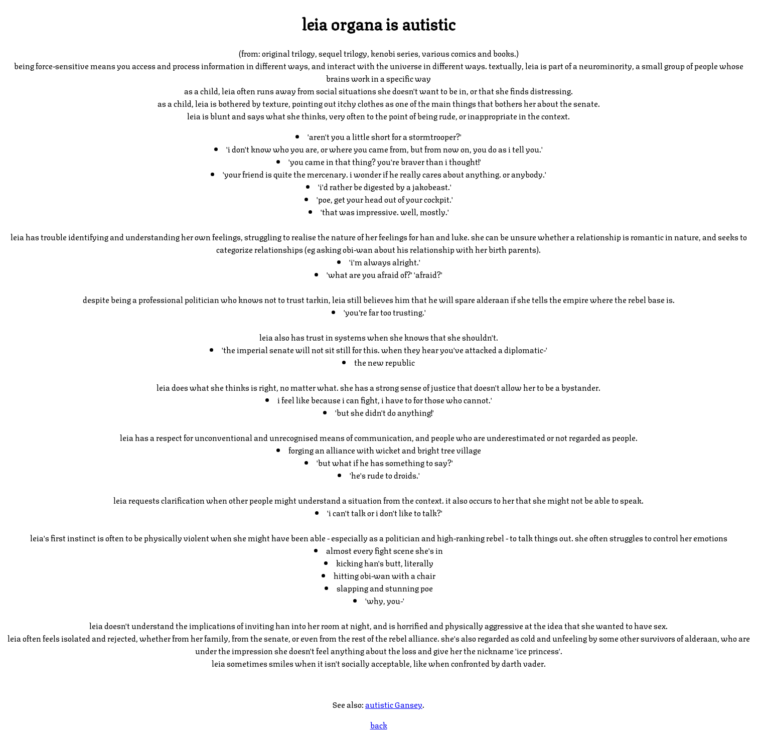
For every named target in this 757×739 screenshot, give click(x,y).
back (378, 724)
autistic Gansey (393, 704)
